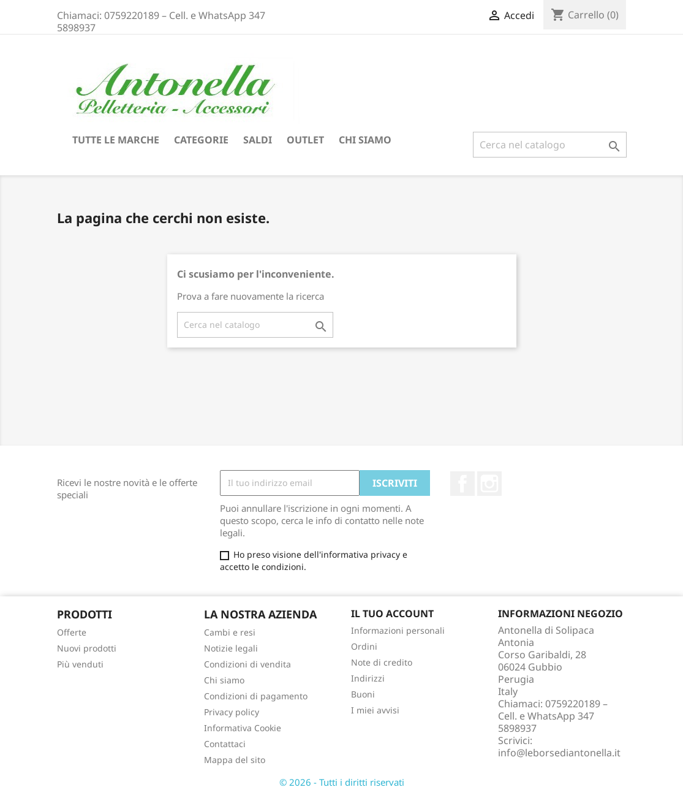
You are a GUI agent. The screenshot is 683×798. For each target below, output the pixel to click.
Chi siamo (365, 139)
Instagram (489, 483)
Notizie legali (231, 648)
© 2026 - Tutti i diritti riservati (341, 782)
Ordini (364, 646)
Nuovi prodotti (86, 648)
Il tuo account (392, 613)
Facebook (462, 483)
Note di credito (381, 662)
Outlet (305, 139)
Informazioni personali (398, 630)
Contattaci (225, 744)
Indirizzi (368, 678)
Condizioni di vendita (247, 664)
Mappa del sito (234, 760)
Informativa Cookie (242, 728)
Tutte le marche (115, 139)
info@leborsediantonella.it (559, 752)
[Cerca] (550, 145)
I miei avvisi (375, 710)
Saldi (257, 139)
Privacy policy (231, 712)
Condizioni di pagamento (256, 696)
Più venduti (80, 664)
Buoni (363, 694)
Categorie (201, 139)
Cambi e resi (229, 632)
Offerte (71, 632)
